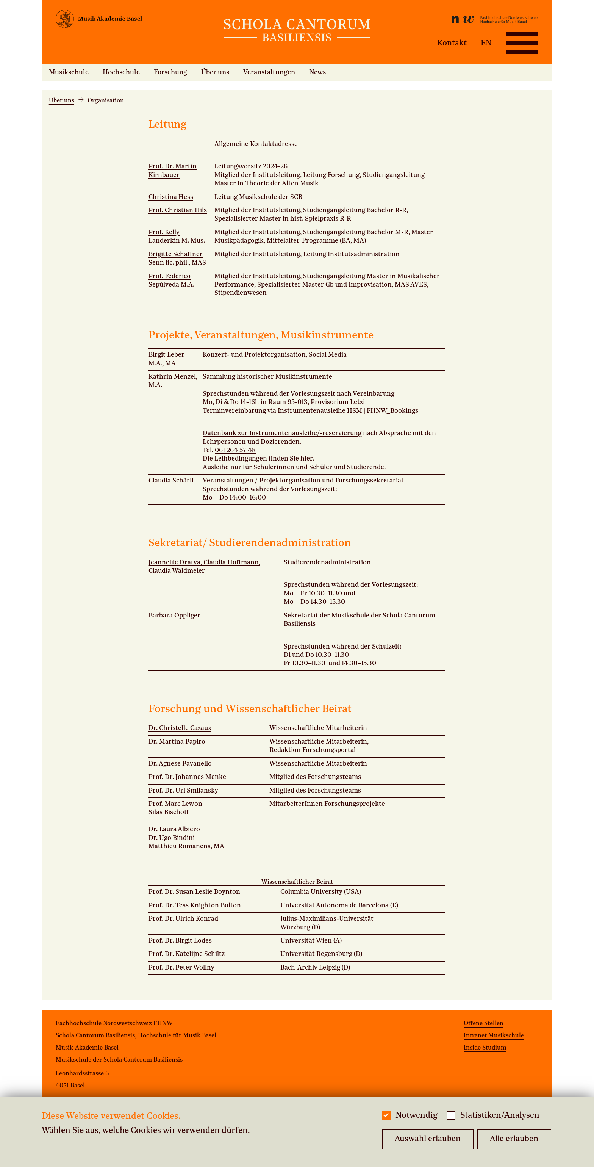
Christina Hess (170, 197)
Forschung (170, 72)
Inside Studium (485, 1048)
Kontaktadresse (274, 144)
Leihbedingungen (241, 459)
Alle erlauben (514, 1139)
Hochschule (121, 72)
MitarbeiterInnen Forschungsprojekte (327, 804)
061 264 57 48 (235, 450)
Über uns (215, 72)
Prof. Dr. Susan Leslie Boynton (195, 892)
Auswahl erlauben (428, 1139)
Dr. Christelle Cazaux (179, 728)
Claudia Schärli (171, 481)
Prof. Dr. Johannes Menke (187, 777)
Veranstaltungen (269, 72)
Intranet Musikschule (494, 1036)
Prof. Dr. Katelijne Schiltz (186, 954)
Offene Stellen (483, 1024)
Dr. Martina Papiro (176, 742)
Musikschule (69, 72)
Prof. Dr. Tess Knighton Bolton (194, 905)
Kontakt (452, 43)
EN (486, 43)
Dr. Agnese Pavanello (180, 764)
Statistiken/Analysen (499, 1116)
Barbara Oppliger (174, 615)
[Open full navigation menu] (522, 43)
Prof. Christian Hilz (177, 210)
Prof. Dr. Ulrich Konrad (183, 919)
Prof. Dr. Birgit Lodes (180, 941)
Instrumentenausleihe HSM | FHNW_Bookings (348, 411)
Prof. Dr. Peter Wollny (181, 968)
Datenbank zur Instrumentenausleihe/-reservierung (282, 433)
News (317, 72)
